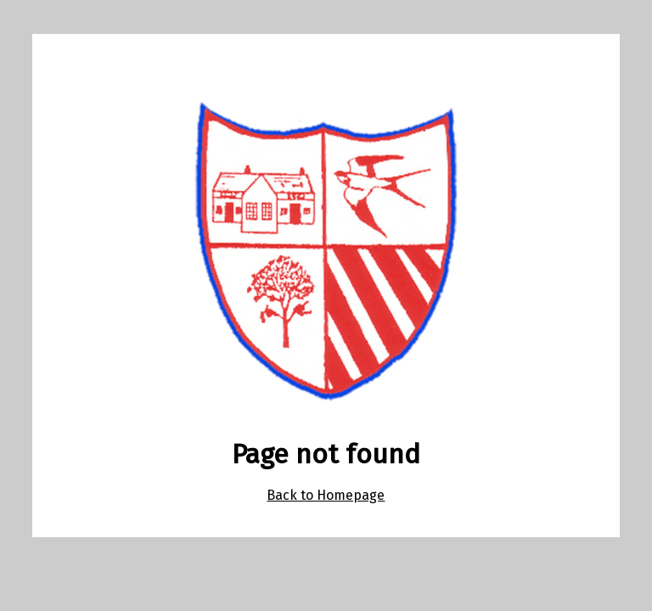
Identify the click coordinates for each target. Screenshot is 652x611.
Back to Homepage (326, 495)
